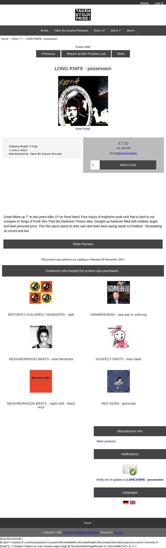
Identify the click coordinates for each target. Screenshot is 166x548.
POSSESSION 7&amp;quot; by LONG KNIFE (83, 193)
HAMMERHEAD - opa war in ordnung (119, 314)
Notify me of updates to (130, 471)
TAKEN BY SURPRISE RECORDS (80, 532)
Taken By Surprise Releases (71, 30)
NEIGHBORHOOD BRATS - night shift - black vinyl (41, 405)
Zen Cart (118, 532)
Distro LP (99, 30)
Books (44, 30)
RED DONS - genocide (118, 403)
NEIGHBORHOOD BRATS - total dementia (41, 359)
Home (144, 3)
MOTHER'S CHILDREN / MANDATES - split (41, 314)
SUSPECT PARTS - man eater (118, 359)
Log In (159, 3)
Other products (106, 441)
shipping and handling (126, 153)
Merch (130, 30)
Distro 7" (17, 38)
